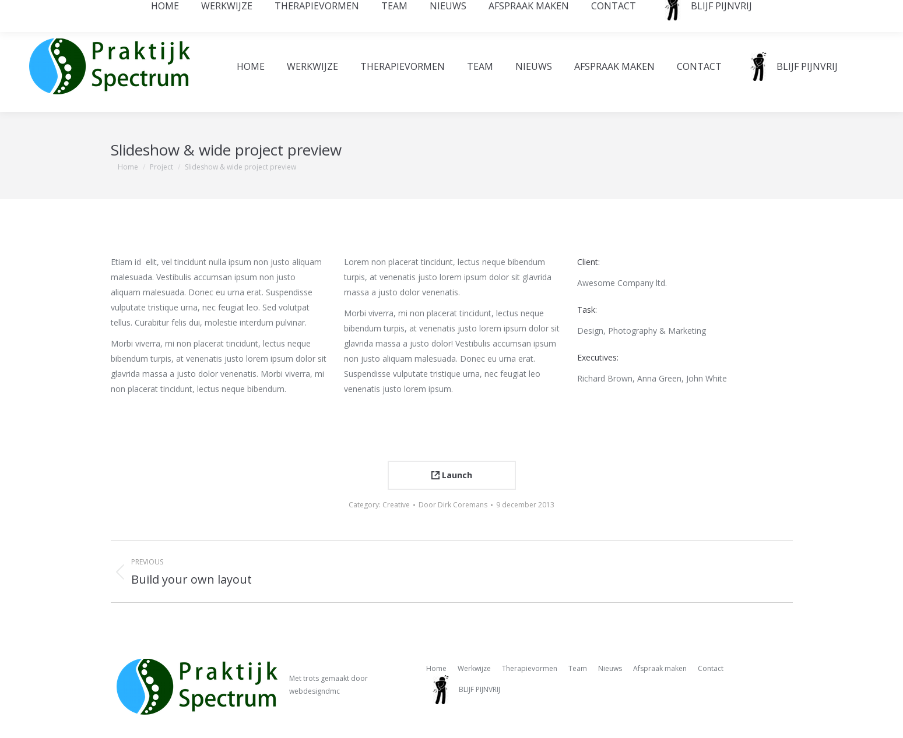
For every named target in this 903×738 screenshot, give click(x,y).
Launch (451, 475)
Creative (396, 505)
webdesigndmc (314, 691)
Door (453, 505)
